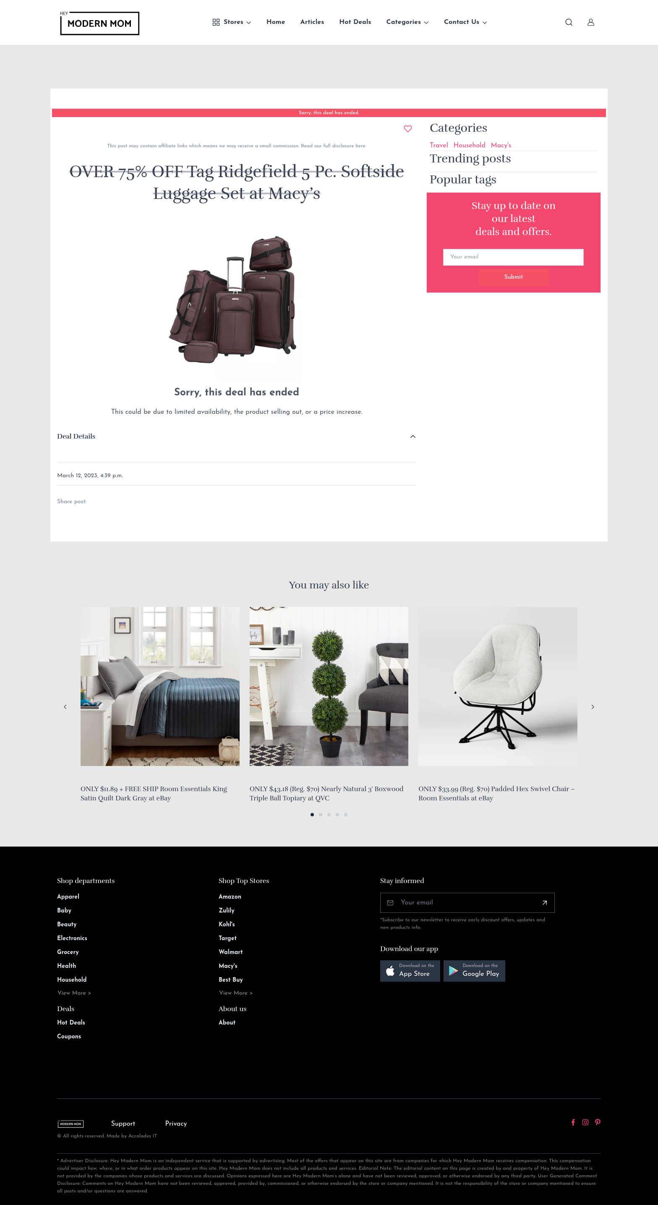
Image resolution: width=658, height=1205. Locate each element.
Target (228, 939)
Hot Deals (355, 22)
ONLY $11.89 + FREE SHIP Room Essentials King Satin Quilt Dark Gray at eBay (154, 793)
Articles (312, 22)
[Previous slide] (65, 706)
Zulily (227, 911)
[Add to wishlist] (408, 128)
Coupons (69, 1037)
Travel (439, 145)
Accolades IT (142, 1136)
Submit (513, 277)
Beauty (67, 925)
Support (123, 1124)
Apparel (68, 897)
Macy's (501, 145)
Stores (227, 22)
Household (470, 145)
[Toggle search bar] (569, 22)
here (359, 146)
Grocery (68, 952)
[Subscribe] (544, 902)
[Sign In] (591, 22)
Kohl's (227, 925)
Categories (403, 22)
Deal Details (76, 436)
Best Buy (231, 980)
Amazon (230, 897)
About (227, 1023)
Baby (64, 911)
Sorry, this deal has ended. (329, 112)
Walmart (231, 952)
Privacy (176, 1124)
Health (66, 966)
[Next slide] (592, 706)
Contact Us (461, 22)
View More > (74, 993)
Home (275, 22)
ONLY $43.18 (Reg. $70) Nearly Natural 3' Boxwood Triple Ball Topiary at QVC (327, 793)
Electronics (72, 939)
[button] (312, 814)
